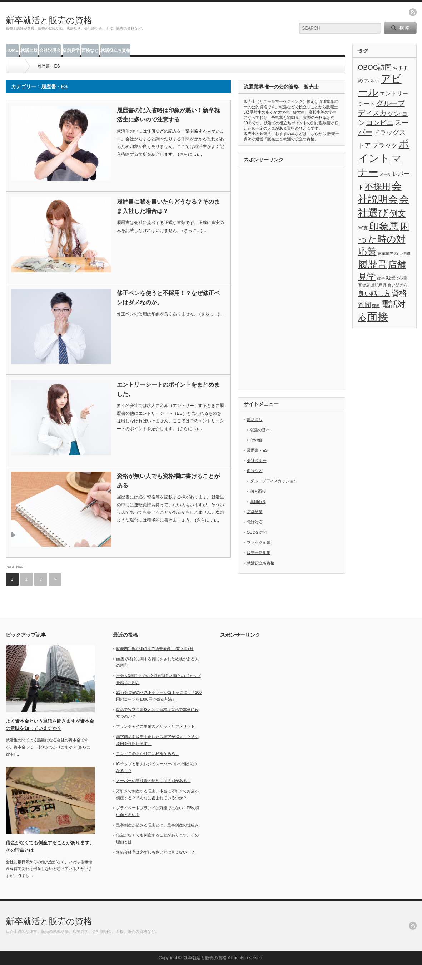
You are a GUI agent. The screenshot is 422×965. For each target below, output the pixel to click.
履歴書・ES (257, 450)
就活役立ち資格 (115, 50)
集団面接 (258, 501)
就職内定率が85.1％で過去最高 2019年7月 (155, 648)
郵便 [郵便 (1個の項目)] (376, 305)
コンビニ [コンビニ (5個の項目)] (379, 122)
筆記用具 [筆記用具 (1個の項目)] (379, 285)
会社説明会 (50, 50)
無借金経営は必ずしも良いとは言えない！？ (155, 852)
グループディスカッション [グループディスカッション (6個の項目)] (383, 112)
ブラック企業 (258, 542)
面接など (90, 50)
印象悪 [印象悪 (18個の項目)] (384, 226)
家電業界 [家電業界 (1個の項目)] (385, 253)
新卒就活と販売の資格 (49, 20)
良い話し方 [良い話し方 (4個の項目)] (374, 293)
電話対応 (255, 522)
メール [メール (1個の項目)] (385, 174)
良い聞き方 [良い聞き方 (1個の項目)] (397, 285)
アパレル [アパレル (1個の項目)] (372, 81)
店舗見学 (71, 50)
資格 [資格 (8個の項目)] (399, 293)
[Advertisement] (291, 279)
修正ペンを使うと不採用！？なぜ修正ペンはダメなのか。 (168, 297)
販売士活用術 (258, 553)
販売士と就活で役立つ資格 (290, 139)
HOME (12, 50)
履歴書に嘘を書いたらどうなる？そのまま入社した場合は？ (168, 206)
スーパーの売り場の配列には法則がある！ (153, 781)
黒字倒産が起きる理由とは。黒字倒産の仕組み (157, 825)
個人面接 (258, 491)
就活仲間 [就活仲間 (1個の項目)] (402, 253)
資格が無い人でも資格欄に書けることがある (168, 480)
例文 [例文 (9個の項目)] (397, 213)
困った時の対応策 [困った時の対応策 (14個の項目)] (383, 239)
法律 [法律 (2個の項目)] (402, 278)
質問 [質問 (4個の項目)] (364, 304)
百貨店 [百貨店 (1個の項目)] (364, 285)
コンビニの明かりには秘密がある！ (147, 753)
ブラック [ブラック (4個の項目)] (385, 145)
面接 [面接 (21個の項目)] (377, 316)
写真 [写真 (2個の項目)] (363, 228)
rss (413, 12)
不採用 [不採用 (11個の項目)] (378, 186)
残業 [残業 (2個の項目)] (391, 278)
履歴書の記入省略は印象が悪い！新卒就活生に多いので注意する (168, 115)
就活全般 (29, 50)
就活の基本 (260, 430)
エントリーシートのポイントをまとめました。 (168, 389)
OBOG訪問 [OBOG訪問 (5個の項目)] (375, 67)
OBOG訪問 (257, 532)
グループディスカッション (273, 481)
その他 (256, 440)
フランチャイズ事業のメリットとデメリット (155, 726)
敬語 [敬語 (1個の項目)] (381, 278)
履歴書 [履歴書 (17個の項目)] (372, 264)
